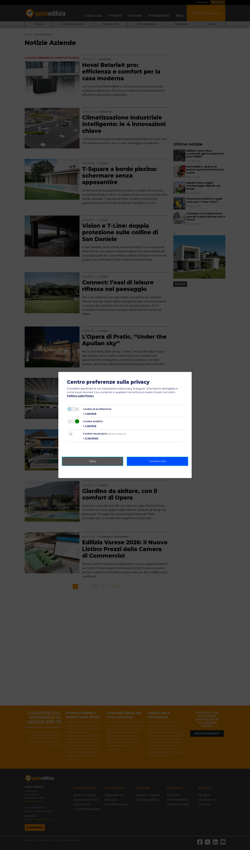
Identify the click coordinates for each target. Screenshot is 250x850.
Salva (92, 461)
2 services (90, 438)
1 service (89, 413)
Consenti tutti (157, 461)
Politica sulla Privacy (80, 395)
